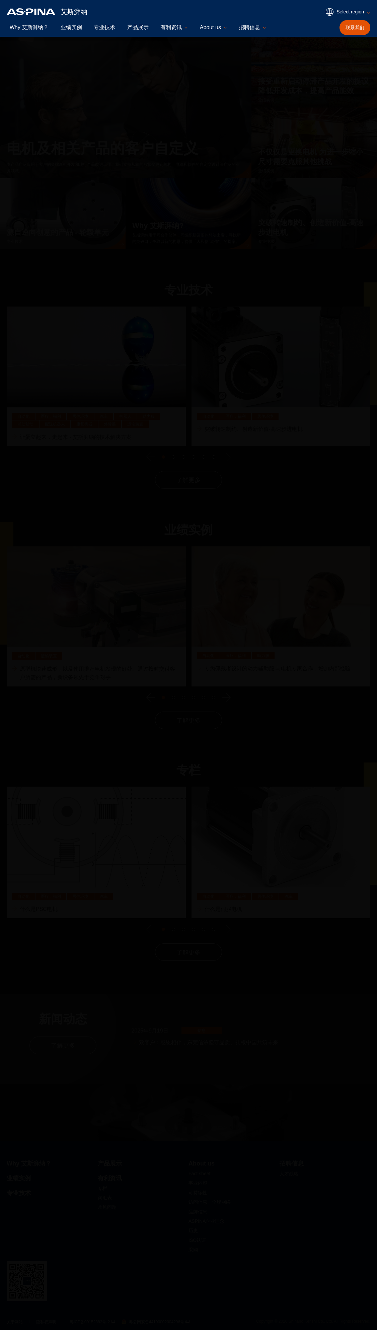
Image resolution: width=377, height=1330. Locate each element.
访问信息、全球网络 (210, 1202)
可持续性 (198, 1192)
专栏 (102, 1188)
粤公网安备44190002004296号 (155, 1322)
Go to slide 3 (183, 457)
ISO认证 (197, 1240)
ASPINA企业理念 (206, 1221)
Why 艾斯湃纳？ (29, 27)
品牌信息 (198, 1211)
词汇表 (105, 1197)
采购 (193, 1249)
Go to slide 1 (163, 457)
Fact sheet (199, 1173)
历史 (193, 1230)
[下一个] (226, 457)
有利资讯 (110, 1178)
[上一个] (150, 457)
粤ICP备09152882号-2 (92, 1322)
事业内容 (198, 1183)
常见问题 (107, 1207)
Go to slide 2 (173, 457)
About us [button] (210, 27)
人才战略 (289, 1173)
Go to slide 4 (193, 457)
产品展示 (138, 27)
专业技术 (104, 27)
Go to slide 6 (213, 457)
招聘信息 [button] (249, 27)
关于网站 (15, 1322)
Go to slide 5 (203, 457)
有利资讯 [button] (171, 27)
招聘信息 (292, 1163)
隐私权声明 (46, 1322)
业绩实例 (71, 27)
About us (202, 1163)
